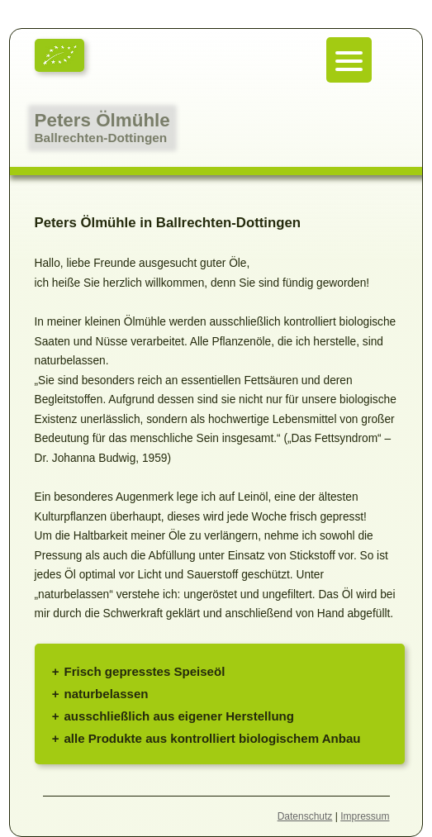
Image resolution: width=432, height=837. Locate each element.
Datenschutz (305, 816)
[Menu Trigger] (349, 60)
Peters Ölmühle (102, 120)
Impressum (364, 816)
